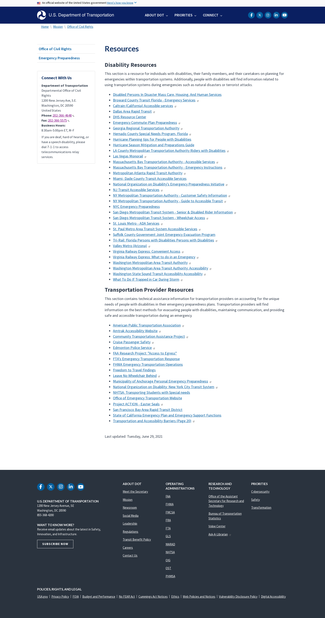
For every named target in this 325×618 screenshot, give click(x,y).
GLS (168, 536)
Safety (255, 500)
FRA (168, 520)
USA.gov (42, 596)
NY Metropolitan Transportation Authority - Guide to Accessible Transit (170, 201)
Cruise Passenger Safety (133, 342)
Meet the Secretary (135, 492)
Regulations (130, 532)
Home (45, 27)
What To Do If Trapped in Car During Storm (148, 279)
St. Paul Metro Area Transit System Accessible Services (157, 229)
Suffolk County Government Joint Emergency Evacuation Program (164, 234)
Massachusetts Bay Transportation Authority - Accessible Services (166, 161)
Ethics (175, 596)
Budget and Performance (98, 596)
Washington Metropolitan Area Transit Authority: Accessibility (162, 268)
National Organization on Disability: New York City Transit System (165, 386)
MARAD (170, 544)
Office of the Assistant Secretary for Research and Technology (226, 501)
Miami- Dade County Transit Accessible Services (150, 178)
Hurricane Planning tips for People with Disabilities (152, 139)
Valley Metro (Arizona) (132, 245)
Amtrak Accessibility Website (137, 330)
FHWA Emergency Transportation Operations (148, 364)
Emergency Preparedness (59, 58)
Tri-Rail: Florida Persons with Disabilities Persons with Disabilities (165, 240)
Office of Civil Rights (80, 27)
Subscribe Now (55, 544)
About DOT (154, 15)
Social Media (130, 516)
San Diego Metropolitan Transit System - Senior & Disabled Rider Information (174, 212)
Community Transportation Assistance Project (151, 336)
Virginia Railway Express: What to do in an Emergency (156, 257)
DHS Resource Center (129, 117)
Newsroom (130, 508)
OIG (168, 560)
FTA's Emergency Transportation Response (146, 358)
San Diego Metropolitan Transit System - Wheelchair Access (161, 217)
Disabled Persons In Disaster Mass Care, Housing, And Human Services (167, 94)
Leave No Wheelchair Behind (136, 375)
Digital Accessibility (273, 596)
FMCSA (170, 512)
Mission (58, 27)
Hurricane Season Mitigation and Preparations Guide (153, 145)
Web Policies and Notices (199, 596)
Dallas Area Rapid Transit (134, 111)
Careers (128, 548)
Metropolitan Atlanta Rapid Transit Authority (149, 173)
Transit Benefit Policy (137, 539)
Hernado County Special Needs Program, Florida (152, 133)
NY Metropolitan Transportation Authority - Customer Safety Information (172, 195)
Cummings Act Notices (153, 596)
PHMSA (170, 576)
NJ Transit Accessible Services (138, 189)
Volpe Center (217, 526)
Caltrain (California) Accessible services (145, 105)
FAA (168, 496)
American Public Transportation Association (148, 325)
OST (168, 568)
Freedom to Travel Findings (134, 370)
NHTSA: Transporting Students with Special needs (151, 392)
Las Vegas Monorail (130, 156)
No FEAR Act (127, 596)
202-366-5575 (58, 120)
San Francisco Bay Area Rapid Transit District (147, 409)
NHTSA (170, 552)
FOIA (76, 596)
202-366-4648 (63, 115)
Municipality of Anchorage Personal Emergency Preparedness (162, 381)
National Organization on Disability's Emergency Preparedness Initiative (170, 184)
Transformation (261, 508)
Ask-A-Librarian (220, 534)
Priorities (184, 15)
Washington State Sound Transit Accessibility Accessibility (159, 273)
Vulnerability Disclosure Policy (238, 596)
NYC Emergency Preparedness (136, 206)
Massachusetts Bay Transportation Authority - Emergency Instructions (169, 167)
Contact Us (130, 555)
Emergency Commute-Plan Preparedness (147, 122)
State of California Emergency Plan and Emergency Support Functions (167, 415)
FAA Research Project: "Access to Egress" (145, 353)
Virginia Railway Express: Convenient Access (148, 251)
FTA (168, 528)
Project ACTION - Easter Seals (138, 404)
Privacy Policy (60, 596)
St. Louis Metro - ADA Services (138, 223)
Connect (210, 15)
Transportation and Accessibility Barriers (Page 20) (154, 420)
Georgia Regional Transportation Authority (148, 128)
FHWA (169, 504)
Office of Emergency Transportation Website (147, 398)
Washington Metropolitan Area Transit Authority (152, 262)
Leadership (130, 523)
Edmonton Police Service (134, 347)
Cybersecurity (260, 492)
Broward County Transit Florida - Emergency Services (156, 100)
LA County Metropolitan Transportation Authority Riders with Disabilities (171, 150)
